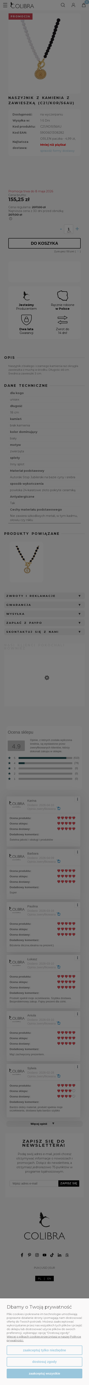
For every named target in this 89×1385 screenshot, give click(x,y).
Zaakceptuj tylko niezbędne (44, 1350)
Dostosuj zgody (44, 1361)
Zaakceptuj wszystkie (44, 1373)
